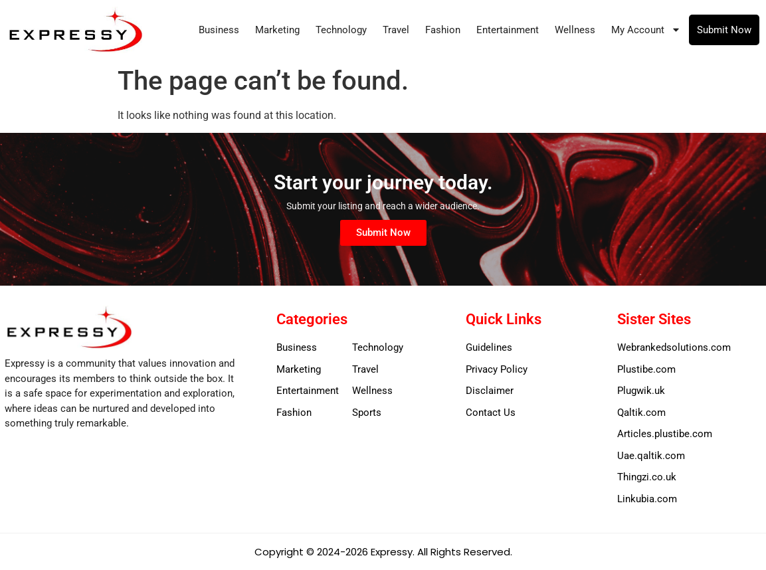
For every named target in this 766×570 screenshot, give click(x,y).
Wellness (575, 30)
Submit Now (724, 30)
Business (219, 30)
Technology (341, 30)
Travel (396, 30)
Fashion (442, 30)
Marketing (277, 30)
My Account (646, 29)
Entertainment (507, 30)
